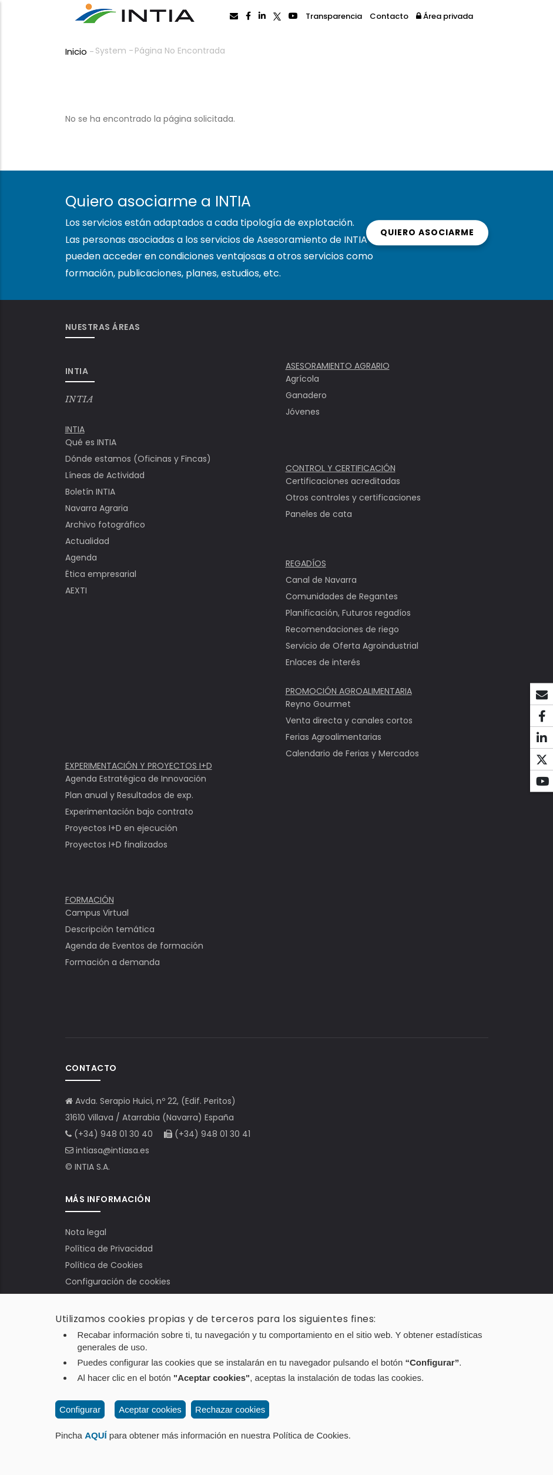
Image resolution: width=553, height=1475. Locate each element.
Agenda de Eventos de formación (134, 946)
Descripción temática (110, 929)
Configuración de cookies (117, 1281)
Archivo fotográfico (105, 524)
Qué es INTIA (90, 442)
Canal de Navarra (321, 580)
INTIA (79, 399)
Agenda (81, 557)
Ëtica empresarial (100, 574)
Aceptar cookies (150, 1409)
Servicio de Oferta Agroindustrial (352, 646)
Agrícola (302, 379)
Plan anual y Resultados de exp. (129, 795)
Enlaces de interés (323, 662)
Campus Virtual (97, 913)
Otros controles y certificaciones (353, 497)
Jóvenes (303, 412)
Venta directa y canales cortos (349, 720)
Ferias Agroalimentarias (333, 737)
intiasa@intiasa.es (112, 1150)
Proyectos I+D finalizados (116, 844)
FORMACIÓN (89, 900)
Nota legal (85, 1232)
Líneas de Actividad (105, 475)
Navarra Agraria (96, 508)
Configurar (79, 1409)
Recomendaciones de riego (342, 629)
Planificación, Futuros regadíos (348, 613)
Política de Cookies (104, 1265)
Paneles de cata (319, 514)
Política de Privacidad (109, 1248)
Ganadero (306, 395)
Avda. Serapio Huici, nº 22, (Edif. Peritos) (155, 1101)
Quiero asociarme (417, 232)
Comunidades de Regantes (342, 596)
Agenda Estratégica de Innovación (135, 779)
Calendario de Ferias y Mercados (352, 753)
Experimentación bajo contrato (129, 811)
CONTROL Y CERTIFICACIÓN (341, 468)
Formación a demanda (112, 962)
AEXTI (76, 590)
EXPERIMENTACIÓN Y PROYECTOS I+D (138, 766)
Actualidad (87, 541)
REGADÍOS (306, 563)
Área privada (444, 16)
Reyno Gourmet (318, 704)
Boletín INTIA (90, 492)
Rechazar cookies (230, 1409)
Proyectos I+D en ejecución (121, 828)
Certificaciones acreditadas (343, 481)
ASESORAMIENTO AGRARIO (338, 366)
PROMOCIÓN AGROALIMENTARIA (349, 691)
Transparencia (334, 16)
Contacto (389, 16)
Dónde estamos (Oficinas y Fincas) (138, 459)
